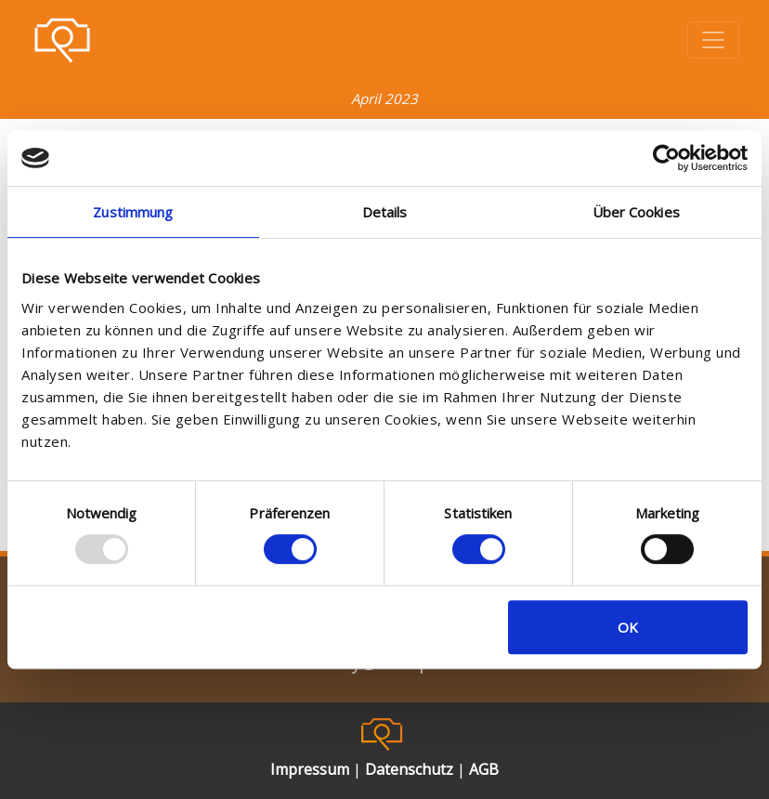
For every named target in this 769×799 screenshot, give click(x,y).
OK (628, 627)
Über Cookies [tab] (636, 212)
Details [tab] (385, 212)
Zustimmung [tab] (133, 212)
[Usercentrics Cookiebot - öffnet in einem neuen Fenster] (666, 158)
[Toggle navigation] (713, 40)
